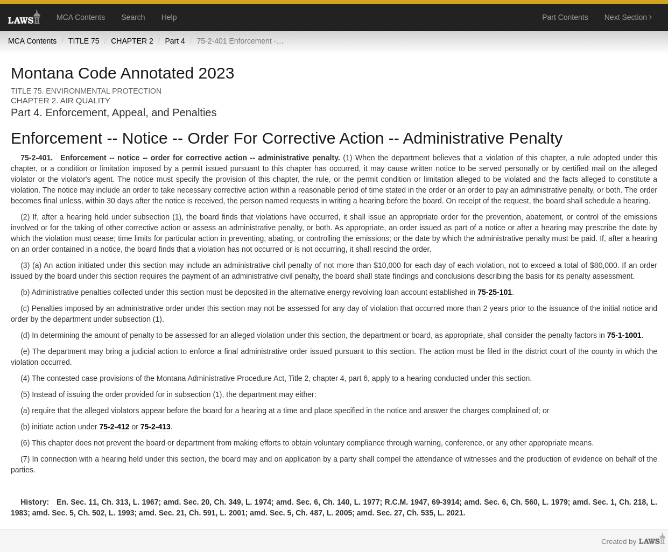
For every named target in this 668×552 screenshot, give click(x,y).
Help (169, 17)
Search (133, 17)
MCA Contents (81, 17)
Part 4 (175, 41)
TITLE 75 (84, 41)
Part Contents (565, 17)
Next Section (628, 17)
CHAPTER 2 (132, 41)
